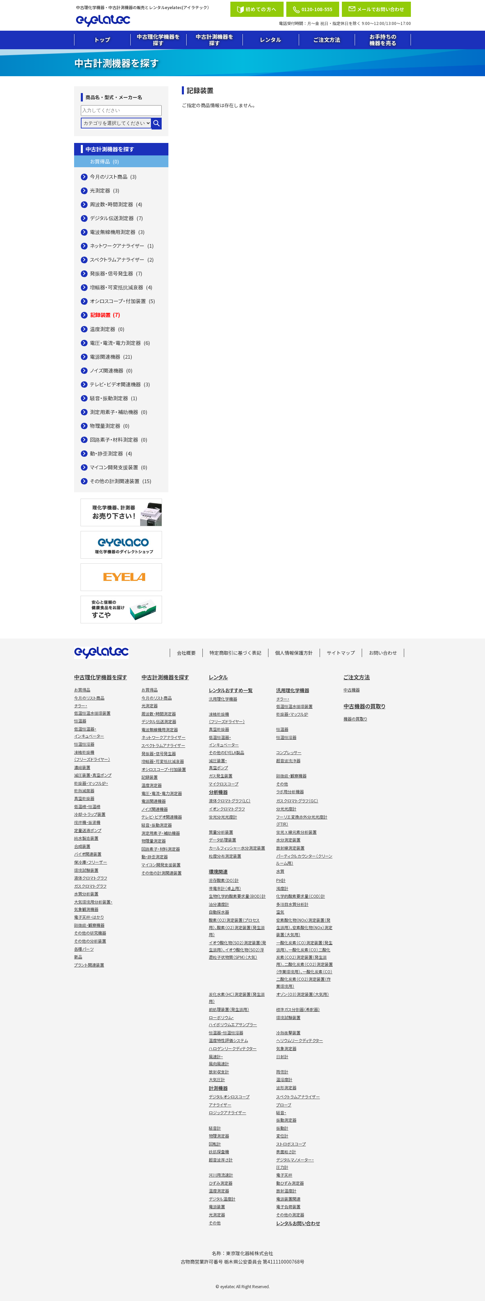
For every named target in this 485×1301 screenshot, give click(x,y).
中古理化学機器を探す (158, 39)
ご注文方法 (326, 39)
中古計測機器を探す (214, 39)
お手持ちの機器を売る (382, 39)
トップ (102, 39)
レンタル (270, 39)
